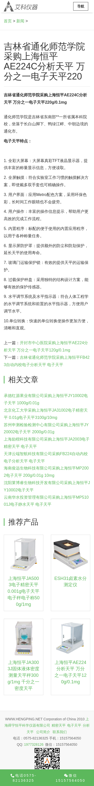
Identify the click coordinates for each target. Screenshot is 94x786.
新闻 (20, 21)
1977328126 (34, 744)
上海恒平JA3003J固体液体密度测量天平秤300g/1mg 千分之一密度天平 (23, 675)
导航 (80, 6)
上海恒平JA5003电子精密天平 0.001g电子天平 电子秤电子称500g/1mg (24, 591)
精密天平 (59, 725)
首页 (8, 21)
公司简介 (43, 732)
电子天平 (74, 725)
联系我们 (60, 732)
